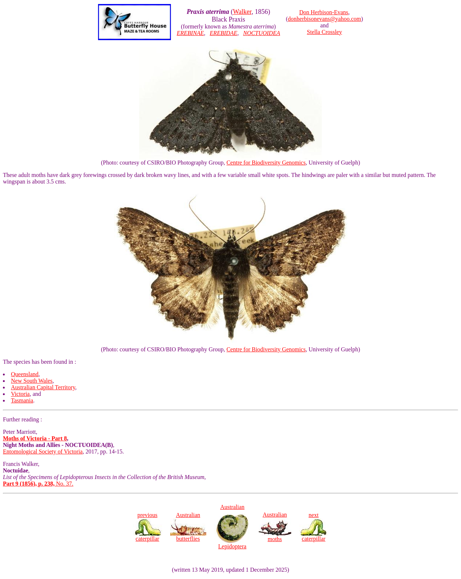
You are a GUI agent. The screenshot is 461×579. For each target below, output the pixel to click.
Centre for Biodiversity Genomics (265, 162)
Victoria (20, 394)
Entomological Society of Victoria (43, 451)
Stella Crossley (324, 32)
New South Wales (31, 381)
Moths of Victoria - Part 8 (35, 438)
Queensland (25, 374)
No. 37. (38, 483)
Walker (242, 11)
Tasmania (22, 400)
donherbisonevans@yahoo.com (324, 19)
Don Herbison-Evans (323, 12)
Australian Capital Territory (43, 387)
